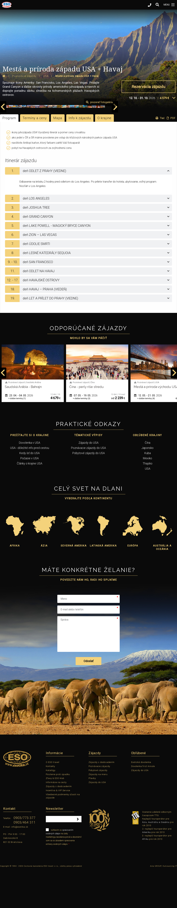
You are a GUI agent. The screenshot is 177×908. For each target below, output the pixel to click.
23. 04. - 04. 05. (83, 433)
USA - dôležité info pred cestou (29, 485)
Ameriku (146, 870)
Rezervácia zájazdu (148, 86)
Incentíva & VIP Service (58, 828)
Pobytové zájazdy (98, 808)
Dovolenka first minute (143, 804)
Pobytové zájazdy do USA (88, 491)
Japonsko (147, 485)
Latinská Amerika (103, 583)
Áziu (144, 860)
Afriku (145, 877)
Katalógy (50, 808)
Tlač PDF (164, 156)
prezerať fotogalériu (158, 140)
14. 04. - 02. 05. (19, 433)
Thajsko (147, 501)
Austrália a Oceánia (162, 585)
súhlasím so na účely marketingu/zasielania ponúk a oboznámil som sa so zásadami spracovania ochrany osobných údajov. (63, 874)
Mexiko (147, 496)
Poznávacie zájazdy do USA (88, 485)
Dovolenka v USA (29, 480)
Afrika (15, 583)
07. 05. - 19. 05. (148, 433)
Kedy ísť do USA (29, 491)
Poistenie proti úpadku (58, 812)
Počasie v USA (29, 496)
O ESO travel (52, 800)
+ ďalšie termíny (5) (17, 436)
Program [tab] (9, 156)
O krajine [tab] (104, 156)
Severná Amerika (74, 583)
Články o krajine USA (29, 501)
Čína (147, 480)
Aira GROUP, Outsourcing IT (163, 904)
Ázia (44, 583)
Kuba (147, 491)
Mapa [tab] (57, 156)
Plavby (92, 816)
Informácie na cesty (56, 820)
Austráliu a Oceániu (158, 860)
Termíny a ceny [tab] (35, 156)
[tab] (88, 208)
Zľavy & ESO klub (55, 816)
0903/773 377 (24, 856)
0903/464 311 (24, 860)
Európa (132, 583)
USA (147, 506)
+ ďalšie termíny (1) (81, 436)
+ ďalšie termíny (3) (146, 436)
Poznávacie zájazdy (99, 804)
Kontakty (50, 804)
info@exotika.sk (19, 864)
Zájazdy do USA (88, 480)
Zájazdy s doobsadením (59, 824)
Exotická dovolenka (141, 800)
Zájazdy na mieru (98, 812)
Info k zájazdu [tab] (80, 156)
